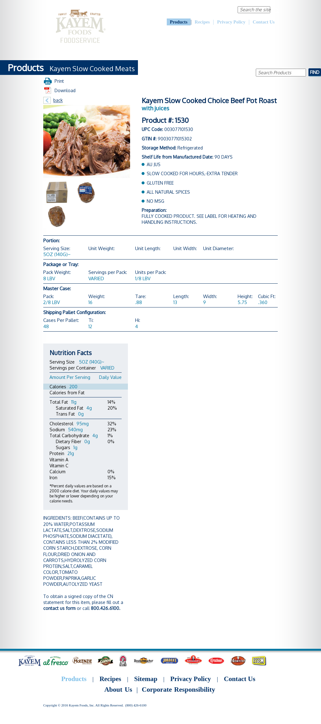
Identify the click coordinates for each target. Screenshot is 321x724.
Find (314, 72)
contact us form (59, 608)
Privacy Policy (231, 21)
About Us (170, 9)
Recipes (202, 21)
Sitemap (145, 679)
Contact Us (264, 21)
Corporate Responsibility (207, 9)
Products (178, 21)
